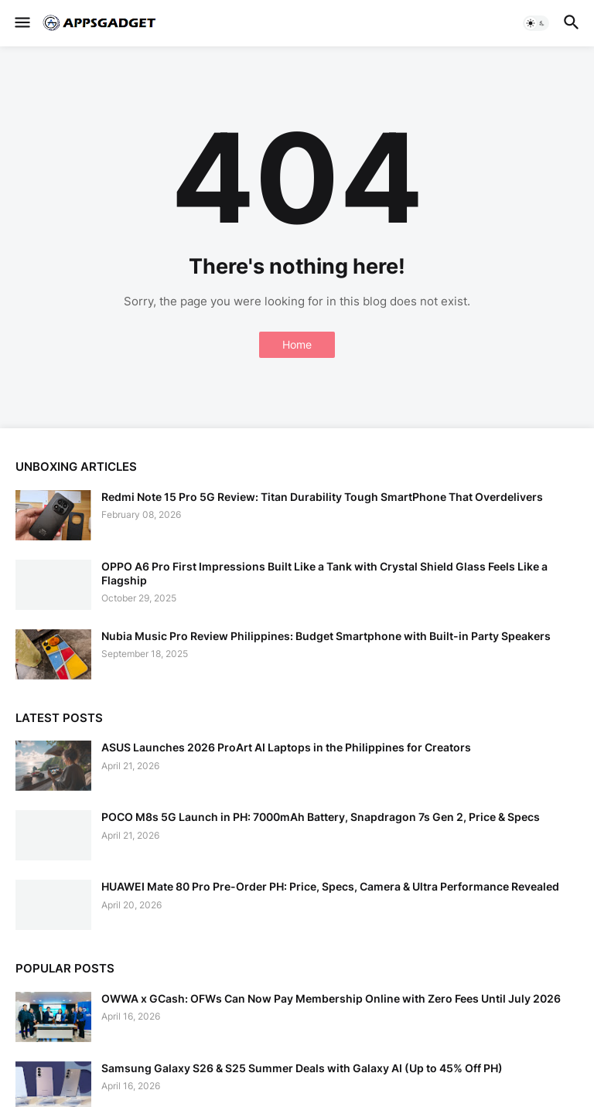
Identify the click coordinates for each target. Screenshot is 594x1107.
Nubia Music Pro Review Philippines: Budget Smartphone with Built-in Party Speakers (326, 635)
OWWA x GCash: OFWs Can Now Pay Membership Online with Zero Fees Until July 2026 (331, 998)
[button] (21, 23)
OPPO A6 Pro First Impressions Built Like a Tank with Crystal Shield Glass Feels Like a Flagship (324, 573)
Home (297, 344)
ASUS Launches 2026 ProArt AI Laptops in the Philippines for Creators (286, 747)
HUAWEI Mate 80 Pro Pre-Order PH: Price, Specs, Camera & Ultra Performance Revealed (330, 886)
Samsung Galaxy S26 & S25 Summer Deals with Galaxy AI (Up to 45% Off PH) (302, 1068)
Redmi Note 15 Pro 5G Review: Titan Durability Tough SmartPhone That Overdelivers (322, 496)
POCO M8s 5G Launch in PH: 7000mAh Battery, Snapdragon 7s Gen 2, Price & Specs (320, 816)
